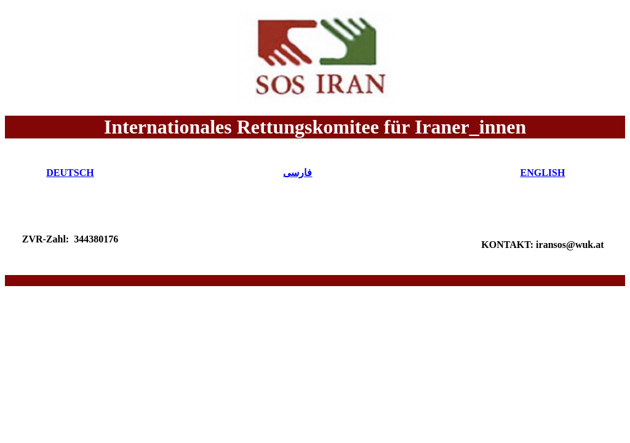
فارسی (297, 172)
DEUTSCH (70, 172)
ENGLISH (542, 172)
